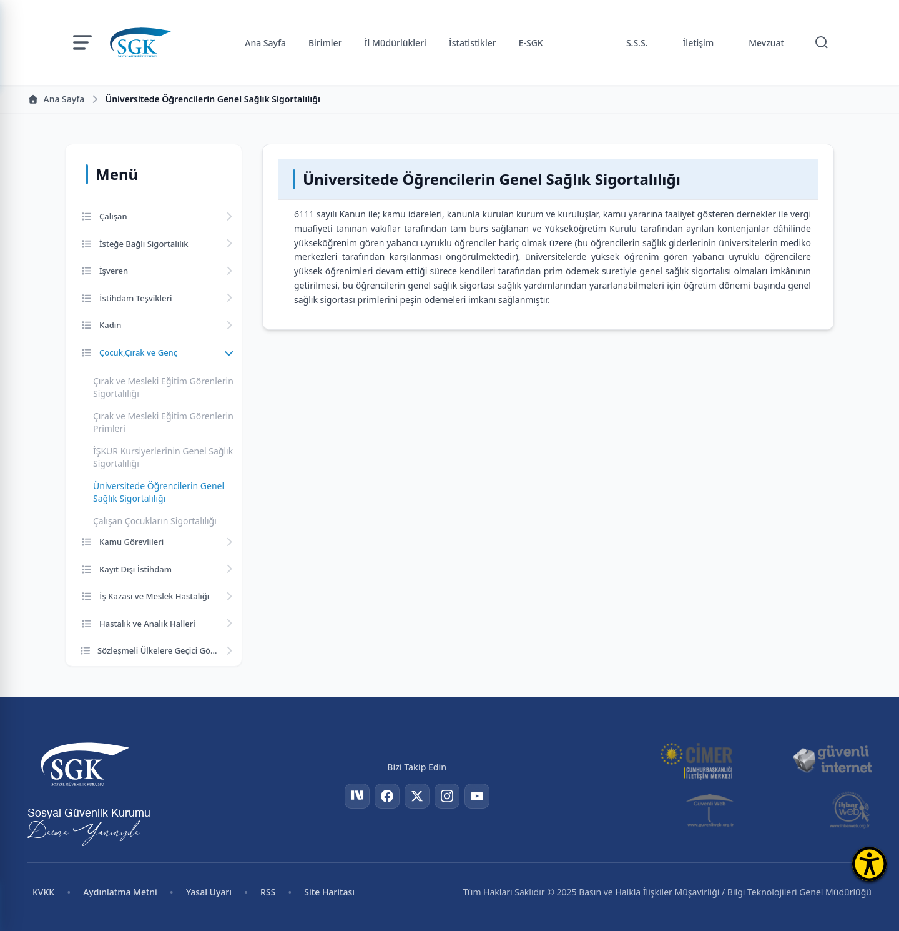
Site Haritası (329, 892)
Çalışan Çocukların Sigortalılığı (155, 521)
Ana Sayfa (265, 43)
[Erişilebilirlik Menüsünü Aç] (869, 864)
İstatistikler (472, 43)
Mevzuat (766, 43)
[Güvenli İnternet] (832, 760)
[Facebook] (387, 796)
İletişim (698, 43)
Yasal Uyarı (209, 892)
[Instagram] (447, 796)
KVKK (43, 892)
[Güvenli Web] (710, 810)
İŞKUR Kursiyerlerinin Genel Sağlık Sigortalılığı (163, 457)
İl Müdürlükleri (395, 43)
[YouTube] (476, 796)
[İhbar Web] (850, 810)
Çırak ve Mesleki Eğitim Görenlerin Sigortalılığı (163, 387)
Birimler (325, 43)
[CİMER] (696, 760)
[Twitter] (417, 796)
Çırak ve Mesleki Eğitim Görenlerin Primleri (163, 422)
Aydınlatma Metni (120, 892)
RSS (267, 892)
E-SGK (531, 43)
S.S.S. (637, 43)
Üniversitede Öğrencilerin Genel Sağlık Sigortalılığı (158, 492)
